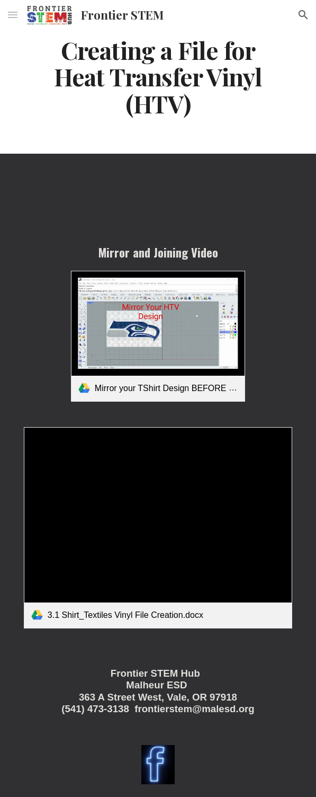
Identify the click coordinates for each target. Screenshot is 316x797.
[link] (158, 336)
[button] (12, 14)
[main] (158, 77)
